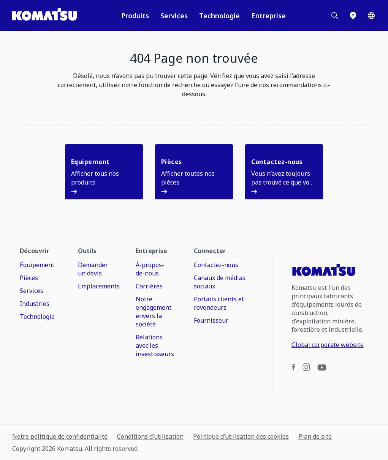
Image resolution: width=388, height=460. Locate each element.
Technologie (219, 15)
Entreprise (268, 15)
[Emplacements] (353, 15)
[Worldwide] (371, 15)
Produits (135, 15)
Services (174, 15)
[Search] (334, 15)
